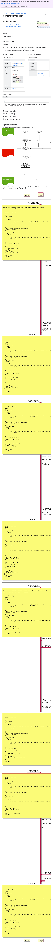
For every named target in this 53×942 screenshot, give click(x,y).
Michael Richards (10, 18)
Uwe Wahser (18, 18)
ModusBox (15, 56)
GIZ (13, 77)
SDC (16, 80)
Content (5, 5)
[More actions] (48, 6)
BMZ (13, 80)
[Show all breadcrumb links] (8, 5)
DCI (4, 42)
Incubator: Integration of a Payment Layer (41, 65)
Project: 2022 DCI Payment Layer (18, 5)
